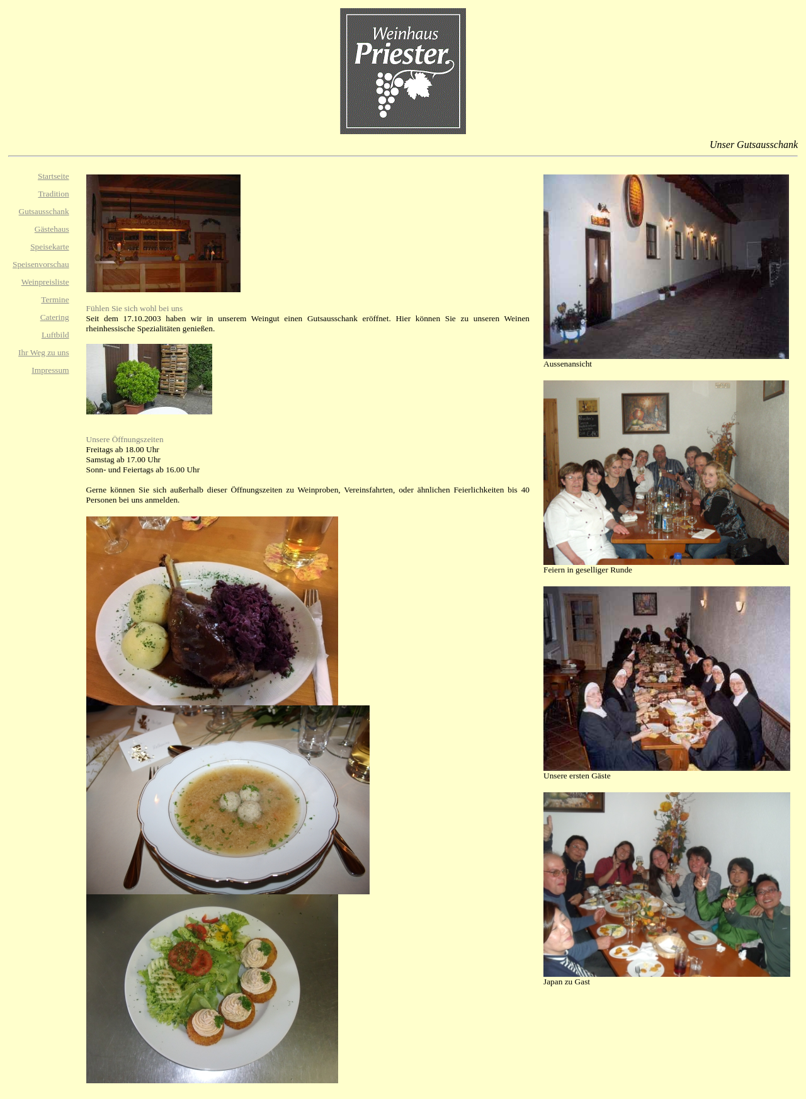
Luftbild (55, 334)
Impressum (50, 370)
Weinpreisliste (45, 282)
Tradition (53, 193)
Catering (54, 317)
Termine (55, 299)
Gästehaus (52, 229)
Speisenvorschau (41, 264)
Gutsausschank (44, 211)
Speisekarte (49, 246)
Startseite (53, 176)
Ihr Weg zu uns (43, 352)
